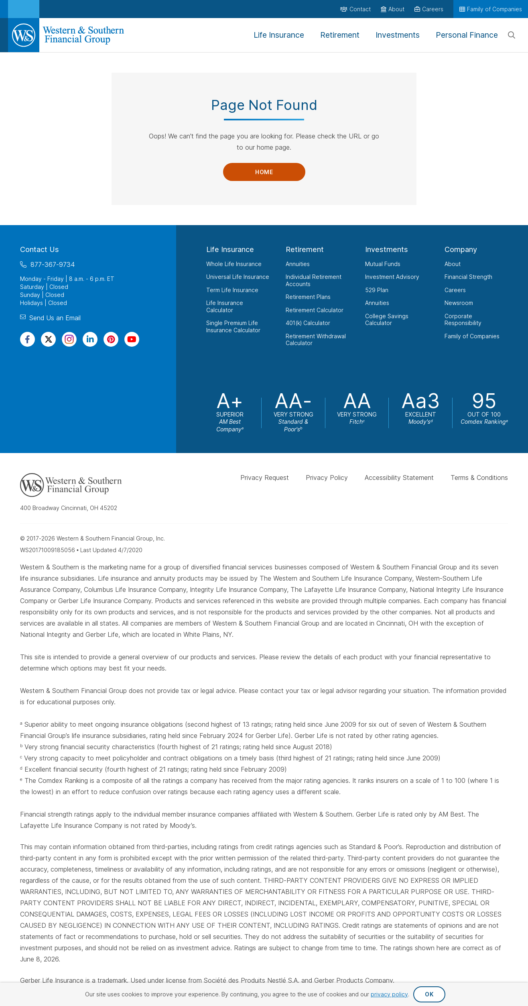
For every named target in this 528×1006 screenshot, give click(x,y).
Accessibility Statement (399, 478)
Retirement (305, 249)
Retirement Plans (308, 296)
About (453, 263)
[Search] (511, 35)
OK (429, 994)
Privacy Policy (327, 478)
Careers (455, 290)
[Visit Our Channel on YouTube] (131, 339)
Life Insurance (230, 249)
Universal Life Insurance (237, 276)
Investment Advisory (392, 276)
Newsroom (459, 302)
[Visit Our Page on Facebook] (27, 339)
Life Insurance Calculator (224, 306)
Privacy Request (264, 478)
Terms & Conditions (479, 478)
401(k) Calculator (308, 322)
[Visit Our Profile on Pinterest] (111, 339)
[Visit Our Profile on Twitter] (48, 339)
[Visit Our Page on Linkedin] (90, 339)
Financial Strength (468, 276)
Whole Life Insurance (234, 263)
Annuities (298, 263)
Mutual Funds (382, 263)
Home (264, 172)
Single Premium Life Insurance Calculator (233, 326)
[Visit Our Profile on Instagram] (69, 339)
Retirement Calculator (314, 310)
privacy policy (389, 994)
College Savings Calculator (386, 320)
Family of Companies (472, 336)
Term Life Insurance (232, 290)
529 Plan (376, 290)
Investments (386, 249)
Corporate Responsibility (463, 320)
